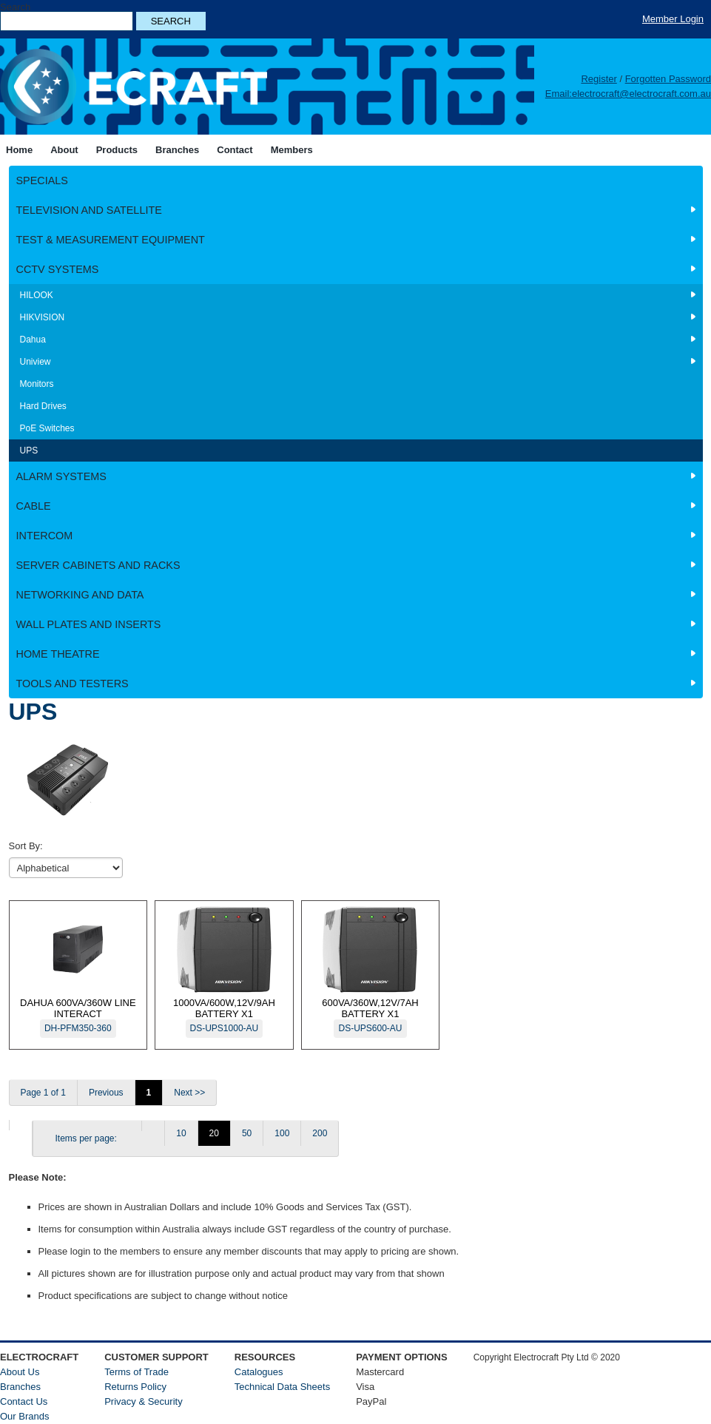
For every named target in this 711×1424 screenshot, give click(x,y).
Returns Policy (135, 1386)
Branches (20, 1386)
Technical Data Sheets (282, 1386)
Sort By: (26, 845)
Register (598, 78)
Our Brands (24, 1416)
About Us (19, 1371)
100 (281, 1133)
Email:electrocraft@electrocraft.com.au (628, 93)
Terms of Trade (136, 1371)
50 (247, 1133)
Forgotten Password (668, 78)
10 (181, 1133)
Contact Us (23, 1401)
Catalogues (259, 1371)
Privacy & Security (143, 1401)
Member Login (673, 18)
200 (319, 1133)
